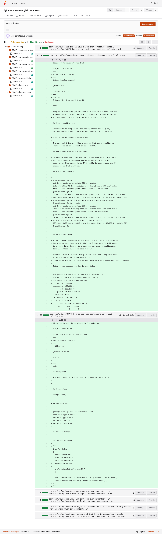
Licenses (150, 531)
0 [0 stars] (141, 10)
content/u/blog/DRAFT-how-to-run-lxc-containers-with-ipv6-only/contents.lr (81, 315)
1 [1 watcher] (127, 10)
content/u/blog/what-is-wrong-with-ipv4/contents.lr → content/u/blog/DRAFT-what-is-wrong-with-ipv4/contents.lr (90, 508)
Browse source (147, 24)
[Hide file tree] (5, 42)
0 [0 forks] (155, 10)
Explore (14, 3)
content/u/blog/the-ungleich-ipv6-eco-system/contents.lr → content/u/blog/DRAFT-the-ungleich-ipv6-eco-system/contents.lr (83, 500)
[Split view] (148, 42)
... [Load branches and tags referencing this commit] (7, 30)
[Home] (5, 3)
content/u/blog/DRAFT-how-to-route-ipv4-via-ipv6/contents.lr (82, 55)
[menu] (155, 42)
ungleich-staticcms (30, 10)
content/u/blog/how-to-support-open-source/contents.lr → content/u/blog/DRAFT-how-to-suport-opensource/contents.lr (80, 492)
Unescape (140, 48)
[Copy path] (133, 48)
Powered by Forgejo (11, 531)
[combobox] (142, 42)
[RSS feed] (110, 10)
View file (152, 48)
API (157, 531)
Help (23, 3)
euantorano (14, 10)
